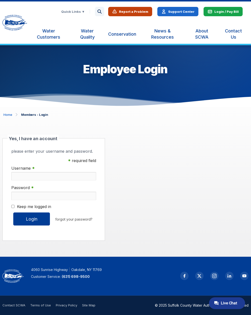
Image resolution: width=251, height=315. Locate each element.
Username (23, 168)
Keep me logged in (34, 206)
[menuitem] (48, 34)
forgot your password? (73, 219)
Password (22, 187)
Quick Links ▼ (73, 12)
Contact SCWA (13, 305)
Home (7, 115)
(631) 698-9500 (76, 276)
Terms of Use (40, 305)
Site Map (88, 305)
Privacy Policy (66, 305)
